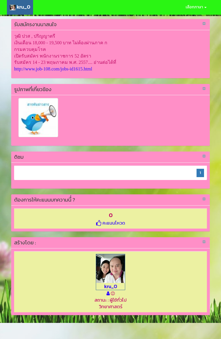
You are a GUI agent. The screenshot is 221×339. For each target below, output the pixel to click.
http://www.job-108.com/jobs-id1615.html (53, 68)
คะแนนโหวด (110, 222)
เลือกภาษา (196, 7)
